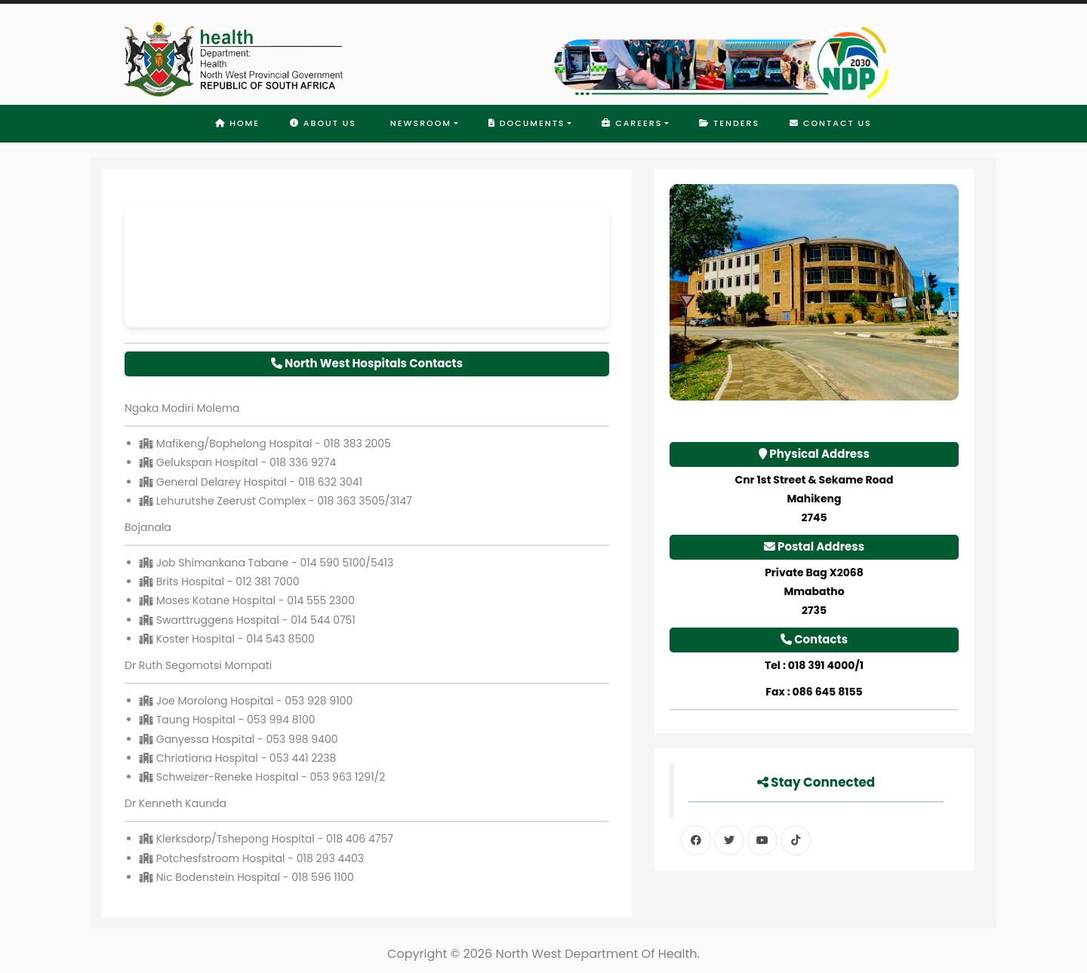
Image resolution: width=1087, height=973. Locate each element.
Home (237, 123)
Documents (526, 123)
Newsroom (418, 123)
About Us (323, 123)
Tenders (729, 123)
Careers (632, 123)
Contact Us (831, 123)
